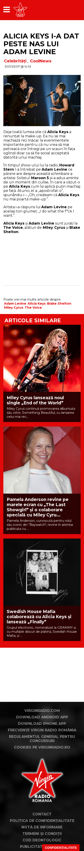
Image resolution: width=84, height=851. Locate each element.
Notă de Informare (42, 827)
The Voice (33, 308)
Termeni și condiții (42, 834)
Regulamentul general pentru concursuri (42, 738)
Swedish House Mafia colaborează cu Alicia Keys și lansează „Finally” (39, 616)
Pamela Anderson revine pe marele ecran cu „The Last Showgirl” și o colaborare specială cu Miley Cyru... (38, 507)
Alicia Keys (37, 303)
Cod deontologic (42, 840)
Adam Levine (15, 303)
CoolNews (40, 61)
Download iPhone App (42, 724)
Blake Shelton (59, 303)
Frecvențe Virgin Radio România (42, 730)
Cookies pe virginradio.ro (42, 747)
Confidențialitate (61, 847)
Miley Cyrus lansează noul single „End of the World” (35, 400)
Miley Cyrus (13, 308)
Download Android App (42, 717)
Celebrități (15, 61)
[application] (69, 9)
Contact (42, 814)
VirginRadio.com (42, 711)
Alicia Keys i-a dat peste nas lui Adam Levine (41, 44)
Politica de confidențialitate (42, 821)
